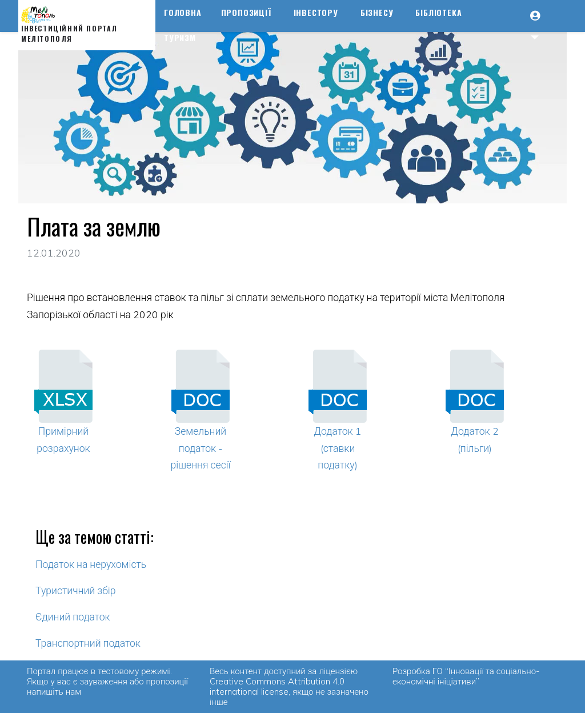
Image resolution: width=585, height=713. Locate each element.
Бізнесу (377, 12)
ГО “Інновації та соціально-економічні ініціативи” (465, 676)
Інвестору (316, 12)
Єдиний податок (72, 616)
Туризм (180, 37)
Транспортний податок (88, 642)
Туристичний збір (75, 590)
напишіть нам (54, 691)
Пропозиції (246, 12)
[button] (540, 25)
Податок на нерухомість (90, 564)
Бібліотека (438, 12)
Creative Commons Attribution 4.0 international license (277, 686)
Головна (183, 12)
